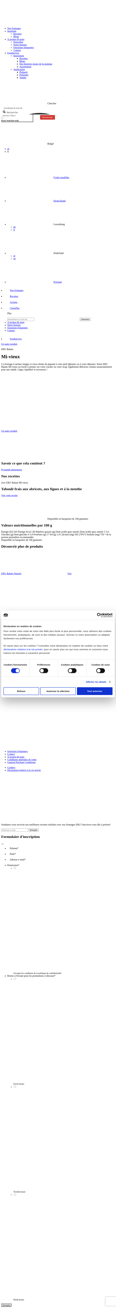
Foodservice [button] (13, 53)
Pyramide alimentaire (11, 469)
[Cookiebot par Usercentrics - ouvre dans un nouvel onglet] (99, 615)
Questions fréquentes (23, 47)
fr (14, 229)
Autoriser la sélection (58, 691)
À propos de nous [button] (15, 39)
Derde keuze (18, 1300)
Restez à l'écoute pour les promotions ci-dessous (31, 976)
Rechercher (47, 117)
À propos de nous (15, 757)
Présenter (24, 75)
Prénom (14, 848)
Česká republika (61, 177)
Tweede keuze (19, 1192)
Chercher (85, 319)
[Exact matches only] (2, 118)
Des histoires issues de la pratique (35, 64)
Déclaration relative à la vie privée (24, 770)
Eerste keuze (18, 1084)
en (14, 258)
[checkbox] (16, 119)
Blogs (16, 36)
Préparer (23, 72)
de (14, 227)
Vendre (22, 77)
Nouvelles (18, 42)
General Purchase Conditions (21, 762)
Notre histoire (20, 44)
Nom (13, 854)
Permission (13, 865)
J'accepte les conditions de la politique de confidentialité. (37, 973)
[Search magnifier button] (10, 112)
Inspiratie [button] (11, 31)
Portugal (57, 282)
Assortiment (25, 66)
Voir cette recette (9, 495)
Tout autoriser (94, 691)
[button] (12, 308)
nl (8, 149)
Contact (17, 50)
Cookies (11, 767)
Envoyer (33, 830)
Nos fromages (14, 28)
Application (19, 69)
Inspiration (18, 55)
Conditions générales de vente (21, 759)
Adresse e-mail (18, 859)
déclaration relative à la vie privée (23, 649)
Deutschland (59, 201)
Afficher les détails (96, 682)
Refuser (21, 691)
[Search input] (58, 108)
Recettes (17, 34)
